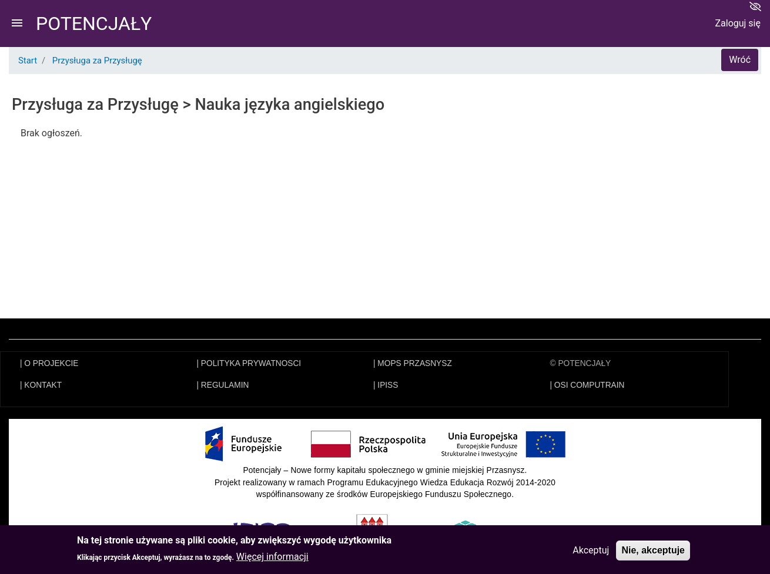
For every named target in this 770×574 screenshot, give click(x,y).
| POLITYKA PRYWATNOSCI (249, 363)
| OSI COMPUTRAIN (587, 385)
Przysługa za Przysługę (97, 60)
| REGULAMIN (223, 385)
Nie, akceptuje (653, 553)
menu (17, 23)
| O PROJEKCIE (49, 363)
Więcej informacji (272, 559)
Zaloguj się (738, 23)
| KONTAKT (41, 385)
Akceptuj (591, 552)
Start (27, 60)
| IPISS (385, 385)
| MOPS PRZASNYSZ (412, 363)
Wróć (740, 59)
